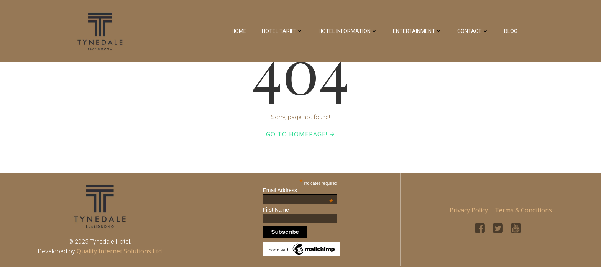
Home (239, 31)
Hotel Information (348, 31)
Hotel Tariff (282, 31)
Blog (510, 31)
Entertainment (417, 31)
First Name (276, 210)
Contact (473, 31)
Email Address (298, 190)
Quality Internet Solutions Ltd (119, 251)
